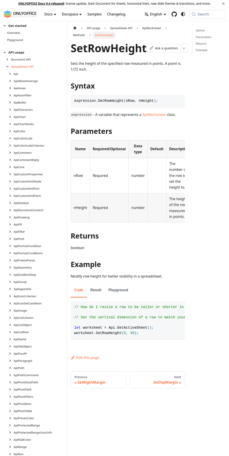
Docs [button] (49, 14)
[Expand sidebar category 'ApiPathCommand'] (11, 375)
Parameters (204, 37)
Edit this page (85, 357)
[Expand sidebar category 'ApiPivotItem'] (11, 404)
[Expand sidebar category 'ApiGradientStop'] (11, 274)
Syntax (200, 30)
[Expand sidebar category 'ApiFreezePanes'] (11, 260)
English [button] (153, 14)
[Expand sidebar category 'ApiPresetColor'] (11, 418)
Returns (201, 43)
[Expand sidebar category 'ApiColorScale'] (11, 138)
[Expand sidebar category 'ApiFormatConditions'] (11, 253)
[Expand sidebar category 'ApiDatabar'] (11, 203)
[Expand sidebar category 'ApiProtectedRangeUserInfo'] (11, 432)
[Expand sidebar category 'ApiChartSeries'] (11, 124)
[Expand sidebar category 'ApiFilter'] (11, 231)
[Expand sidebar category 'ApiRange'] (11, 447)
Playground (118, 290)
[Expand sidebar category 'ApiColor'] (11, 131)
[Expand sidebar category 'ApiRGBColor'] (11, 439)
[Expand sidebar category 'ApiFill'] (11, 224)
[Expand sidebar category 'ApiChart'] (11, 117)
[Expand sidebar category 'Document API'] (8, 59)
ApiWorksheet (154, 114)
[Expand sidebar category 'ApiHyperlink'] (11, 289)
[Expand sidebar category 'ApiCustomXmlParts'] (11, 196)
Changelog (116, 14)
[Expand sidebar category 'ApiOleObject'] (11, 346)
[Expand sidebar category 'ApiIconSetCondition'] (11, 303)
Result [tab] (95, 290)
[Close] (223, 3)
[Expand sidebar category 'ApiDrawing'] (11, 217)
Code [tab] (78, 290)
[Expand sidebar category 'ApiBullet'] (11, 102)
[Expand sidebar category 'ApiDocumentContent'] (11, 210)
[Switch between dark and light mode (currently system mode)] (183, 14)
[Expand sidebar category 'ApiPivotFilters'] (11, 396)
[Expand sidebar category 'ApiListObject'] (11, 325)
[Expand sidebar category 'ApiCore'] (11, 167)
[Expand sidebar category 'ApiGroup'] (11, 282)
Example (201, 50)
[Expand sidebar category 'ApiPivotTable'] (11, 411)
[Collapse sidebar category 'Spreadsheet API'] (8, 66)
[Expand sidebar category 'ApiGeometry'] (11, 267)
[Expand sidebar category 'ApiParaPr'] (11, 353)
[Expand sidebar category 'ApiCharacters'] (11, 109)
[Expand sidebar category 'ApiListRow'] (11, 332)
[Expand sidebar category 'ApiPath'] (11, 368)
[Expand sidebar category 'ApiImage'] (11, 310)
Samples (94, 14)
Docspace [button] (70, 14)
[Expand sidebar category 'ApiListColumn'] (11, 318)
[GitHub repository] (174, 14)
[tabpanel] (128, 320)
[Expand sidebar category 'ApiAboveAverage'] (11, 81)
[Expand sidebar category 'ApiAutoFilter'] (11, 95)
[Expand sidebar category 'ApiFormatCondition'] (11, 246)
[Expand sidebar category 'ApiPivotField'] (11, 389)
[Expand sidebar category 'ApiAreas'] (11, 88)
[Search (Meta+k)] (207, 14)
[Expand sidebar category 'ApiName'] (11, 339)
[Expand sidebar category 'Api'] (11, 74)
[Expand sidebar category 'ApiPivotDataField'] (11, 382)
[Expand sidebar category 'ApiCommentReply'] (11, 160)
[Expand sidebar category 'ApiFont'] (11, 239)
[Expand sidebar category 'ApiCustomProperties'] (11, 174)
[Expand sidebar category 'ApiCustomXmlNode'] (11, 181)
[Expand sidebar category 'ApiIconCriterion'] (11, 296)
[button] (31, 26)
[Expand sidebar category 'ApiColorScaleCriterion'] (11, 145)
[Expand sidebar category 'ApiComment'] (11, 153)
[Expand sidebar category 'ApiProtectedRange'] (11, 425)
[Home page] (75, 27)
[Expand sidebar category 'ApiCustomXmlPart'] (11, 188)
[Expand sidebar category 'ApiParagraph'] (11, 361)
